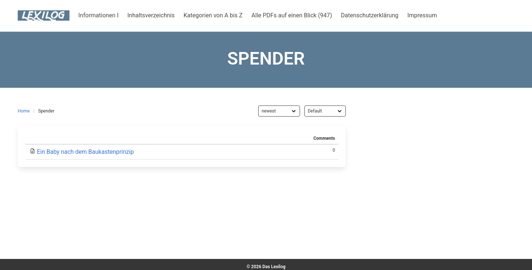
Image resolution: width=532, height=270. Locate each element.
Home (24, 111)
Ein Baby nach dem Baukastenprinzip (85, 151)
